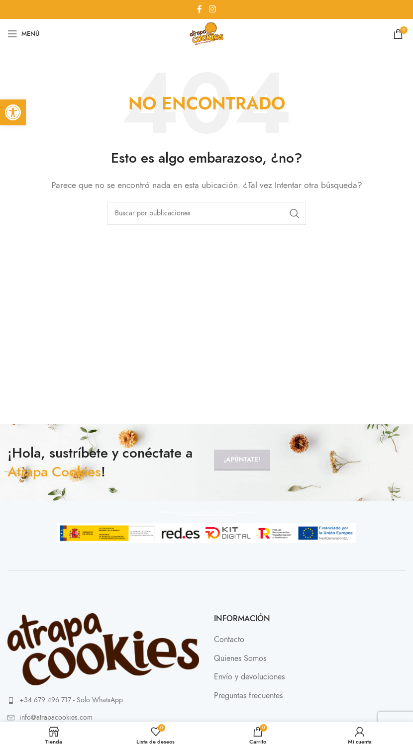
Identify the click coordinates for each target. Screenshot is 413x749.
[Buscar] (206, 213)
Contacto (229, 639)
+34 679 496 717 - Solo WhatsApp (71, 700)
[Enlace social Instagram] (212, 9)
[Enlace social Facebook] (200, 9)
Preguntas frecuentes (248, 695)
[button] (13, 112)
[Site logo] (206, 33)
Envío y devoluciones (249, 676)
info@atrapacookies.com (56, 717)
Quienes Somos (240, 658)
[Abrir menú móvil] (23, 34)
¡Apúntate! (242, 459)
